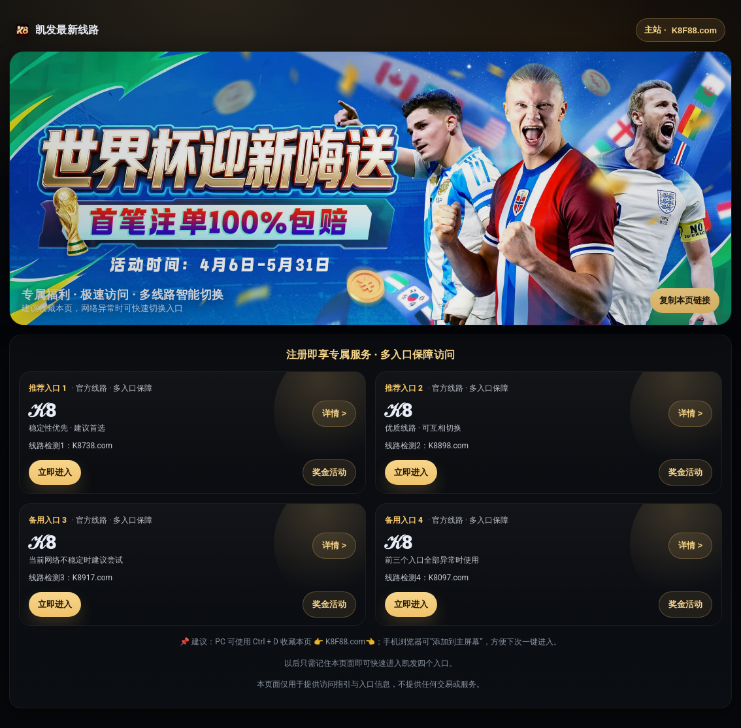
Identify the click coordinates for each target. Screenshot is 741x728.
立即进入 (55, 472)
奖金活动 (329, 472)
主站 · (680, 30)
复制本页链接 (684, 300)
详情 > (334, 413)
